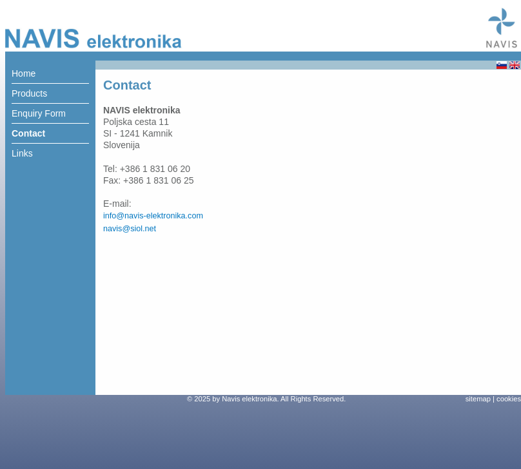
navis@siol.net (129, 228)
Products (29, 93)
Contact (28, 133)
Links (22, 153)
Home (23, 73)
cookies (508, 399)
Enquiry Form (39, 113)
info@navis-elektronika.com (153, 215)
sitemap (478, 399)
